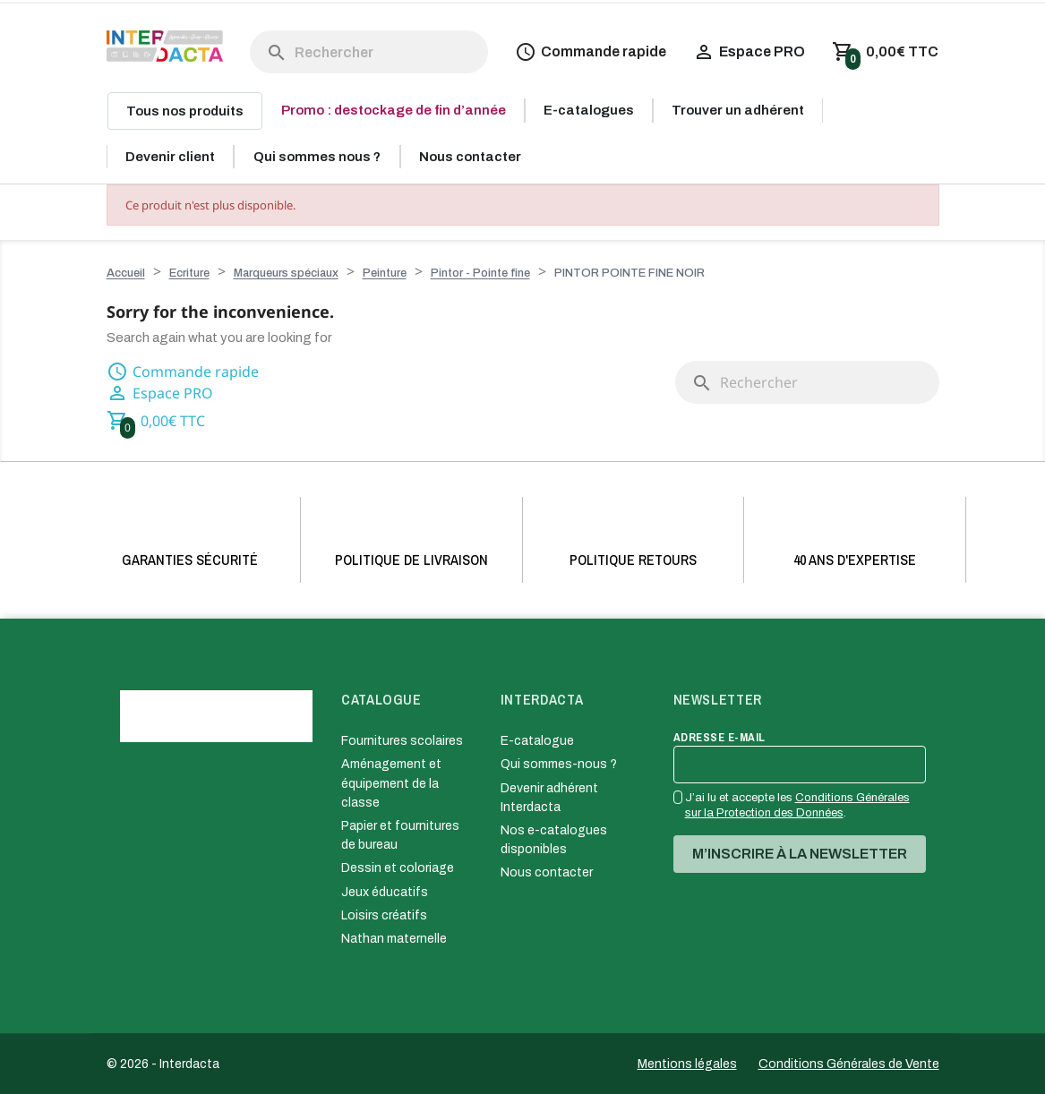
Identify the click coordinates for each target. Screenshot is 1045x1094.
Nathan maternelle (394, 938)
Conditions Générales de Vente (848, 1064)
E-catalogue (537, 741)
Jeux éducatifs (384, 892)
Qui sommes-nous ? (559, 764)
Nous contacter (547, 872)
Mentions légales (687, 1064)
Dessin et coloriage (397, 868)
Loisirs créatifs (384, 915)
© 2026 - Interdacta (163, 1064)
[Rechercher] (369, 51)
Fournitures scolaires (402, 741)
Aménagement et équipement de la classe (391, 782)
